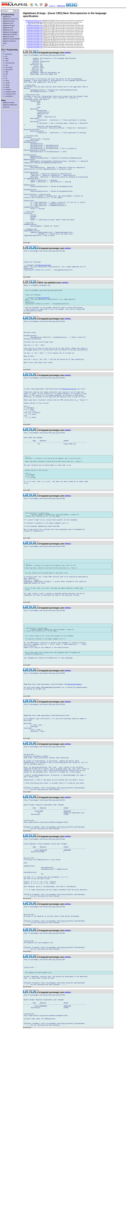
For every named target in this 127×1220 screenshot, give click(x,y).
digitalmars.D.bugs (8, 25)
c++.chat (5, 60)
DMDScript (61, 6)
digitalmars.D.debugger (10, 32)
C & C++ (52, 6)
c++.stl (5, 78)
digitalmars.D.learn (9, 21)
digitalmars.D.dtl (8, 27)
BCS (29, 23)
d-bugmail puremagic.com (33, 20)
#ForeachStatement (74, 786)
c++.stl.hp (6, 80)
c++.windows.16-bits (9, 92)
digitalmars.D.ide (8, 30)
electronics (6, 107)
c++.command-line (8, 63)
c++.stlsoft (6, 87)
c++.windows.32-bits (9, 94)
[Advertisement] (7, 115)
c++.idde (5, 72)
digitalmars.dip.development (10, 39)
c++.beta (5, 58)
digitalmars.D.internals (10, 34)
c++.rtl (5, 76)
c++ (4, 52)
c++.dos (5, 65)
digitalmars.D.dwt (8, 36)
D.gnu (5, 43)
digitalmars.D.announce (10, 19)
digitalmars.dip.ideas (9, 41)
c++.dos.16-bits (7, 67)
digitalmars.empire (8, 102)
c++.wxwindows (8, 96)
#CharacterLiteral (70, 447)
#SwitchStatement (44, 306)
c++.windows (7, 89)
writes (68, 52)
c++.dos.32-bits (7, 69)
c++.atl (5, 56)
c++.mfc (5, 74)
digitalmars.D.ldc (8, 23)
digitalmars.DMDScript (10, 105)
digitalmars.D (7, 16)
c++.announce (7, 54)
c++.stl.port (6, 83)
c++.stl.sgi (6, 85)
